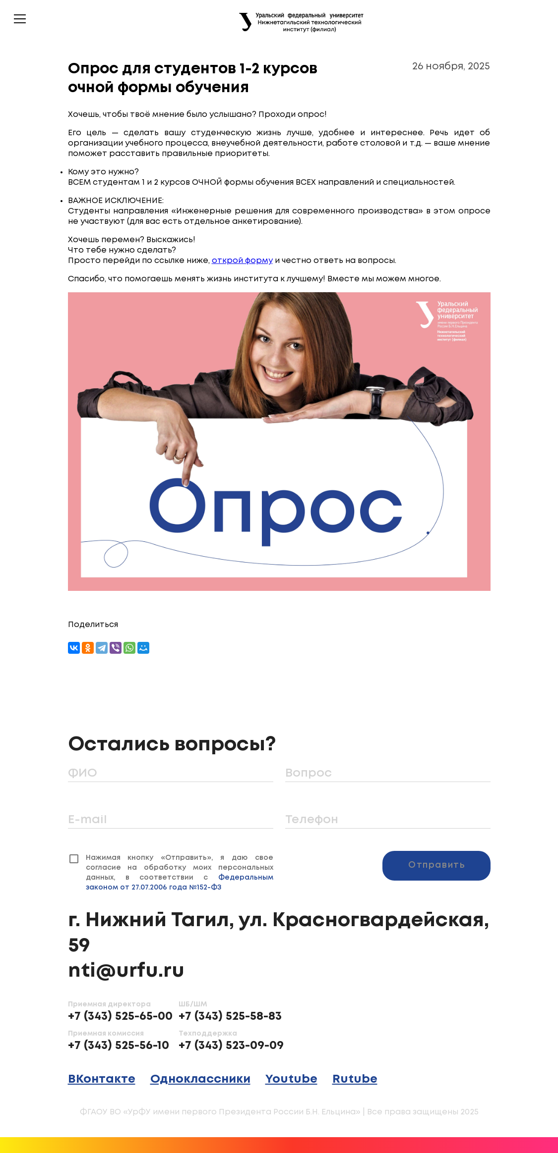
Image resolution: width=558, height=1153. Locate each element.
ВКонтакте (101, 1079)
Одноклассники (200, 1079)
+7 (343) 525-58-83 (230, 1016)
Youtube (291, 1079)
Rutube (354, 1079)
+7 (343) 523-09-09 (231, 1046)
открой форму (242, 260)
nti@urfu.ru (126, 971)
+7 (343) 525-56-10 (118, 1046)
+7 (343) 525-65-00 (120, 1016)
